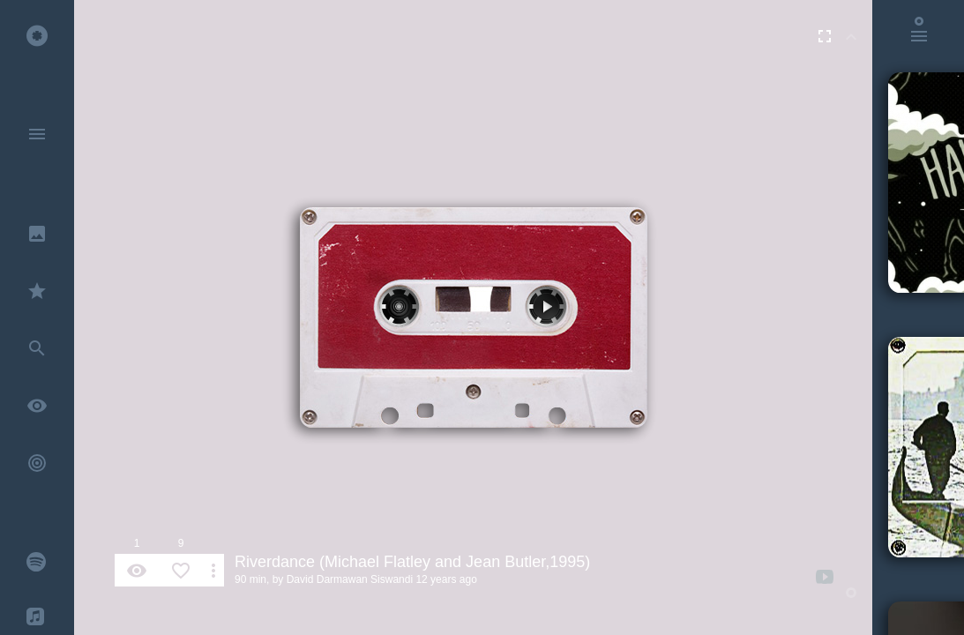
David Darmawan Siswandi (350, 579)
